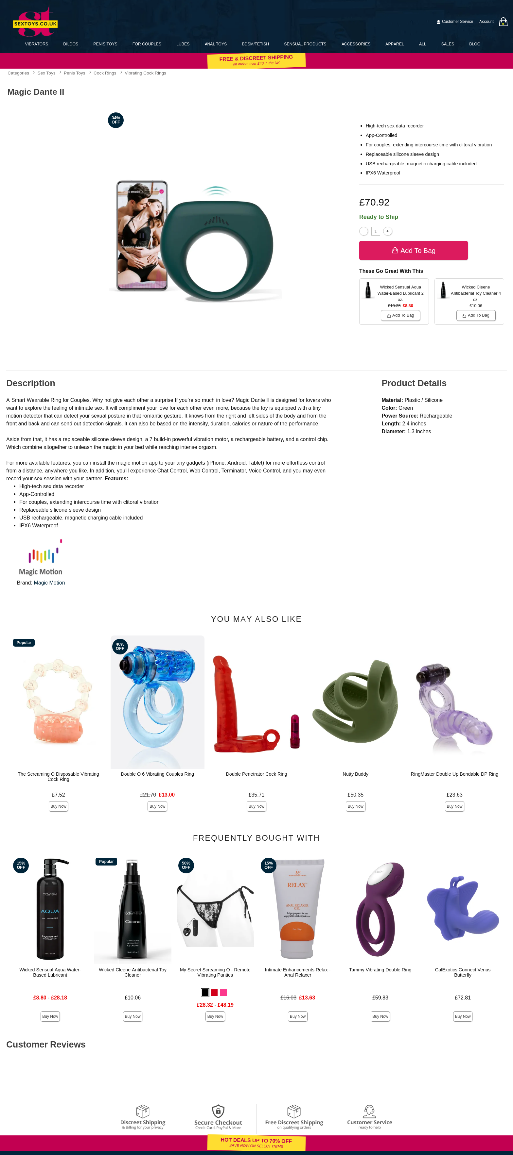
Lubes (182, 43)
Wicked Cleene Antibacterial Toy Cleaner (133, 972)
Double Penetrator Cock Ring (256, 774)
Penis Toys (105, 43)
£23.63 (455, 795)
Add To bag (414, 250)
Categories (18, 73)
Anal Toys (216, 43)
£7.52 (58, 795)
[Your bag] (503, 22)
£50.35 (355, 795)
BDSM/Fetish (255, 43)
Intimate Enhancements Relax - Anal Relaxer (298, 972)
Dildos (70, 43)
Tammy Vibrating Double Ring (380, 970)
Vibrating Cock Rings (145, 73)
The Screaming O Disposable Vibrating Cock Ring (58, 776)
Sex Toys (47, 73)
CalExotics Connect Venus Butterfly (463, 972)
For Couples (147, 43)
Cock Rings (105, 73)
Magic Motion (49, 583)
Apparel (394, 43)
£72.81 (463, 998)
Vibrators (36, 43)
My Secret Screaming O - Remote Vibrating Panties (215, 972)
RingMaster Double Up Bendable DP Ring (455, 774)
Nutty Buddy (355, 774)
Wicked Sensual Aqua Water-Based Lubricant (50, 972)
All (422, 43)
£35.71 (257, 795)
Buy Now (58, 806)
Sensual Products (305, 43)
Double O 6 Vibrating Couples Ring (157, 774)
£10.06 (133, 998)
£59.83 (380, 998)
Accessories (356, 43)
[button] (205, 992)
